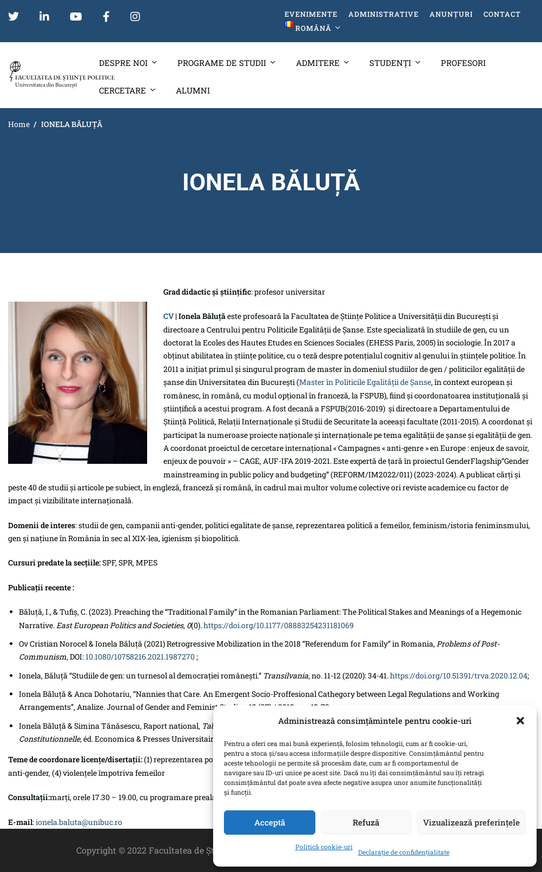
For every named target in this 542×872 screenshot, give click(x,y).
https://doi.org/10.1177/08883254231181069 (278, 625)
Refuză (366, 822)
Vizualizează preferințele (471, 822)
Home (19, 124)
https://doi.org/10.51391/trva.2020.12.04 (458, 675)
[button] (520, 720)
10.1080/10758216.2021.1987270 (140, 656)
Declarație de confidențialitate (404, 852)
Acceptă (269, 822)
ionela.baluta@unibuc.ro (79, 822)
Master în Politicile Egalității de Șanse (365, 382)
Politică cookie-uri (324, 846)
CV (168, 316)
